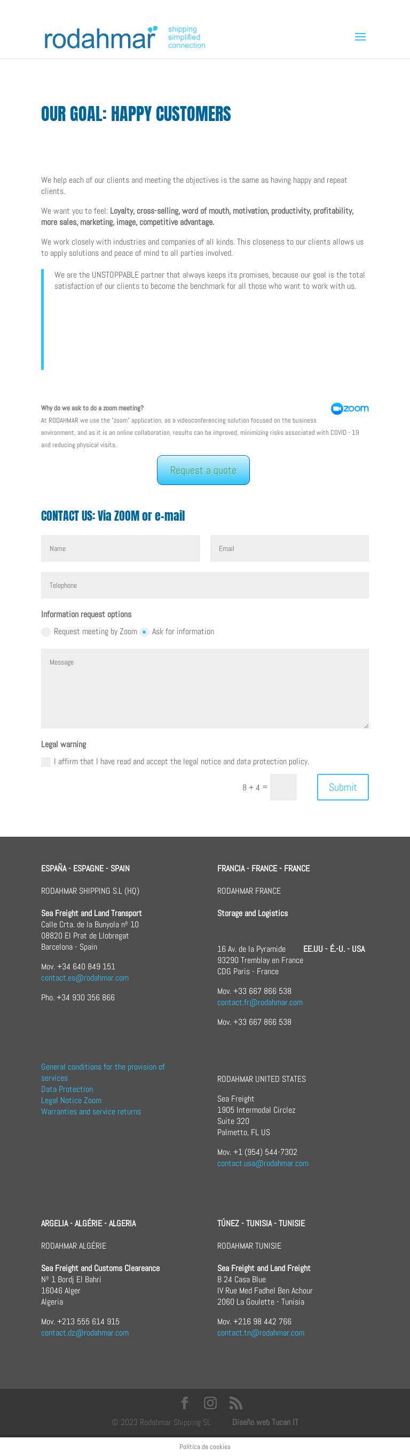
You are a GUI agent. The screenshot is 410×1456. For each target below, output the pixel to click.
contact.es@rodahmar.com (85, 977)
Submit (343, 787)
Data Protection (67, 1089)
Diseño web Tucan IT (265, 1422)
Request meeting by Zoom (89, 631)
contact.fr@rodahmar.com (260, 1002)
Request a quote (203, 470)
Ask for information (176, 631)
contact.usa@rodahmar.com (263, 1163)
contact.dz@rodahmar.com (85, 1332)
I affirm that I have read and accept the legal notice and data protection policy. (175, 761)
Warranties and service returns (91, 1111)
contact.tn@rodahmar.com (260, 1332)
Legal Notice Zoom (71, 1100)
